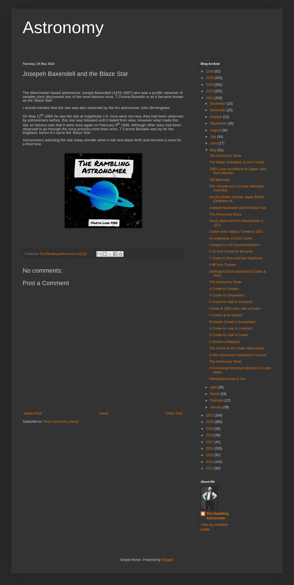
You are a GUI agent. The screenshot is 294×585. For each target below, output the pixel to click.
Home (104, 413)
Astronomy (63, 27)
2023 (210, 91)
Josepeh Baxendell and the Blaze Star (238, 208)
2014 (210, 462)
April (214, 387)
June (214, 143)
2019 (210, 429)
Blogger (167, 560)
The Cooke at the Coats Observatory (236, 348)
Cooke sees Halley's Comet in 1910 (236, 232)
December (218, 104)
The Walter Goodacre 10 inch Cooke (236, 162)
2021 (210, 415)
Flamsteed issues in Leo (227, 379)
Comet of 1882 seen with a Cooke (234, 309)
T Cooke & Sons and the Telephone (236, 258)
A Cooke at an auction (225, 315)
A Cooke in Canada (223, 289)
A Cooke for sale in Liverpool (230, 302)
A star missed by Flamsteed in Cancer (237, 355)
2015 (210, 455)
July (213, 137)
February (217, 400)
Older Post (174, 413)
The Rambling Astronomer (217, 516)
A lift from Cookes (222, 265)
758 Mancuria (219, 180)
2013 (210, 468)
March (215, 394)
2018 (210, 435)
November (218, 110)
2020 (210, 422)
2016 (210, 449)
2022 (210, 98)
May (213, 150)
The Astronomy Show (225, 156)
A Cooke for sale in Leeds (228, 335)
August (216, 130)
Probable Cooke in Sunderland (232, 322)
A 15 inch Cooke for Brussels (231, 251)
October (216, 117)
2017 (210, 442)
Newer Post (33, 413)
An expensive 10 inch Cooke (230, 238)
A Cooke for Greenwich (226, 295)
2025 (210, 78)
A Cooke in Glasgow (224, 342)
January (216, 407)
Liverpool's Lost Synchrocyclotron (234, 245)
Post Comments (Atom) (61, 422)
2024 (210, 85)
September (219, 123)
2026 (210, 71)
